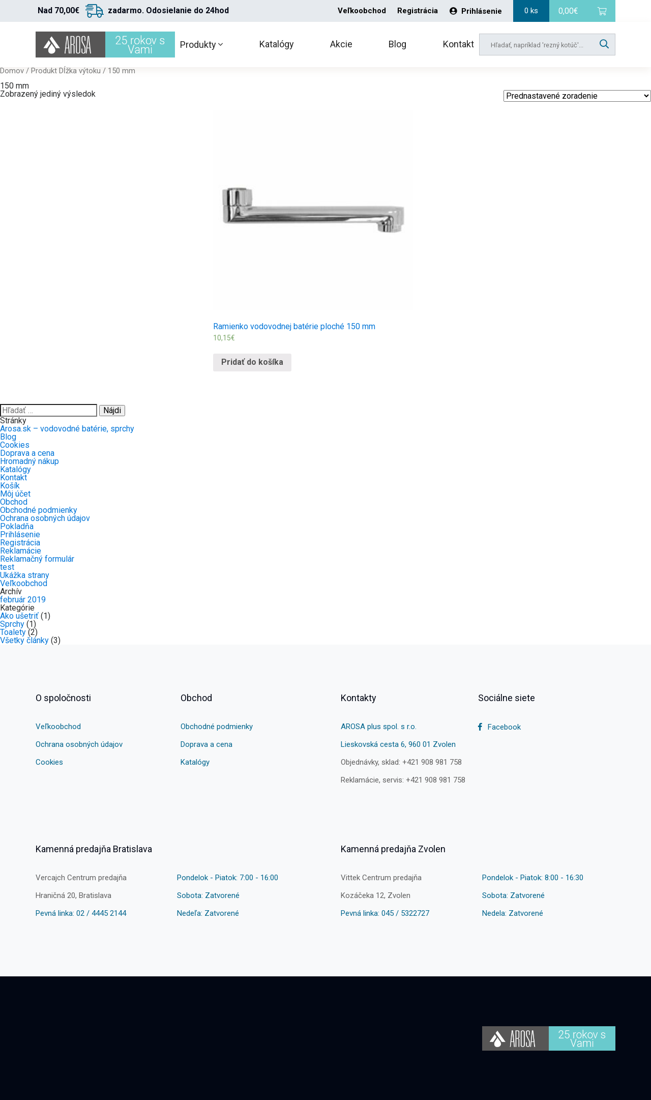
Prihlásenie (476, 11)
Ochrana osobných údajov (45, 518)
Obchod (13, 502)
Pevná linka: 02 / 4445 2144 (81, 913)
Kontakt (458, 44)
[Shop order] (577, 96)
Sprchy (12, 624)
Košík (10, 485)
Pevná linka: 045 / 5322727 (385, 913)
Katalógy (276, 44)
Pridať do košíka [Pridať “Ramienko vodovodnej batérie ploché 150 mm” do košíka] (252, 362)
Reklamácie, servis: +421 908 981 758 (403, 780)
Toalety (13, 632)
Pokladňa (17, 526)
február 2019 (23, 599)
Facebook (499, 727)
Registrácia (417, 11)
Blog (397, 44)
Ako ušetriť (19, 616)
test (7, 567)
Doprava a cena (27, 453)
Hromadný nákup (29, 461)
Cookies (14, 445)
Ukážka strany (24, 575)
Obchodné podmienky (38, 510)
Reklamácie (20, 551)
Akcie (341, 44)
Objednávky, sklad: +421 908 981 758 (401, 762)
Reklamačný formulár (37, 559)
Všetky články (24, 640)
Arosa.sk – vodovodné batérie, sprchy (67, 428)
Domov (12, 70)
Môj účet (15, 494)
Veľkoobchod (362, 11)
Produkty (201, 44)
